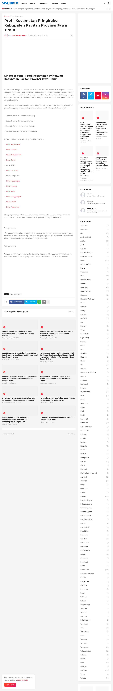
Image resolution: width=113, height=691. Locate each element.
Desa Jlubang (11, 186)
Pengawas (94, 535)
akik (94, 233)
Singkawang (94, 605)
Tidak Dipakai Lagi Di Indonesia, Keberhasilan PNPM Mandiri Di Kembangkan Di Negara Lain (15, 420)
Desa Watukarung (13, 155)
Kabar (94, 407)
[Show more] (48, 302)
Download (94, 287)
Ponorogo (94, 558)
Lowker (94, 454)
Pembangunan (94, 508)
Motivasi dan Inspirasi (94, 473)
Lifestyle (94, 446)
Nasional (43, 3)
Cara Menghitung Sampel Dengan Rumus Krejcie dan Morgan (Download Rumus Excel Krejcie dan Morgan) (54, 9)
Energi (94, 311)
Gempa (94, 342)
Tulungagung (94, 651)
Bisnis (94, 268)
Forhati (94, 326)
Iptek (94, 396)
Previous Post (8, 434)
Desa (94, 276)
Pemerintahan (94, 516)
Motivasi (94, 469)
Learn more (21, 680)
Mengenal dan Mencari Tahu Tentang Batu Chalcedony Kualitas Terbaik (102, 162)
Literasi (94, 450)
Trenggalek (94, 647)
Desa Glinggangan (13, 197)
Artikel (94, 241)
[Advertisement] (38, 57)
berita (94, 260)
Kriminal (94, 434)
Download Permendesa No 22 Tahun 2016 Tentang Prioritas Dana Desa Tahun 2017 (18, 399)
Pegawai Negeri (94, 500)
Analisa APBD (94, 237)
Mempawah (94, 458)
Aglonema (94, 226)
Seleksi (94, 601)
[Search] (109, 3)
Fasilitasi (94, 318)
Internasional (94, 392)
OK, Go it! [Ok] (10, 685)
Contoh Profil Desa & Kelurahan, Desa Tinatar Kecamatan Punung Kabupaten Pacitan (18, 333)
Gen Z (94, 345)
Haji (94, 349)
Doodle (94, 284)
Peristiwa (94, 539)
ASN (94, 245)
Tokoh (94, 636)
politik (94, 554)
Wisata (55, 3)
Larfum (94, 442)
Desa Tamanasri (12, 207)
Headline (94, 353)
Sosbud (94, 612)
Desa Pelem (11, 202)
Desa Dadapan (12, 170)
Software (94, 609)
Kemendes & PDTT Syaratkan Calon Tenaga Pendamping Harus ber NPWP (57, 399)
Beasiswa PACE (94, 257)
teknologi (94, 624)
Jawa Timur (94, 403)
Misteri (94, 461)
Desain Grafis (94, 280)
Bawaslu (94, 249)
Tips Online (94, 632)
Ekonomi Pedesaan (94, 299)
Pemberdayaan (94, 512)
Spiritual (94, 616)
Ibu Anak (94, 380)
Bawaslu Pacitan (94, 253)
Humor (94, 376)
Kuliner (94, 438)
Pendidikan (94, 531)
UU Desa (94, 667)
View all (70, 311)
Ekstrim (94, 303)
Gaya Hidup (94, 338)
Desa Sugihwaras (13, 144)
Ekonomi (94, 295)
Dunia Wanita (94, 291)
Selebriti (94, 597)
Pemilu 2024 (94, 527)
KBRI (94, 411)
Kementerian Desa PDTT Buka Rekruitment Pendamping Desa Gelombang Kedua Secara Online (19, 378)
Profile (94, 578)
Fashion (94, 315)
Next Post (70, 434)
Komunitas (94, 431)
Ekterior (94, 307)
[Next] (110, 9)
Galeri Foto (94, 334)
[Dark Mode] (105, 3)
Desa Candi (10, 160)
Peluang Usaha (94, 504)
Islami (94, 400)
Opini (94, 485)
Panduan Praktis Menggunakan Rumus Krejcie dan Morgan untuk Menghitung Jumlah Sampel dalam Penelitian (86, 167)
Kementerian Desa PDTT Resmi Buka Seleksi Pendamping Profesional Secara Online (56, 378)
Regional (94, 585)
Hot (94, 365)
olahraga (94, 481)
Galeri (94, 330)
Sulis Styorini (94, 620)
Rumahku (94, 589)
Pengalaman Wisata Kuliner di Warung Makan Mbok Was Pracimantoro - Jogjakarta (101, 128)
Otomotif (94, 489)
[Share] (71, 35)
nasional (94, 477)
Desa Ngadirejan (13, 181)
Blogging (94, 272)
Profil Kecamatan (17, 16)
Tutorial (94, 655)
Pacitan (94, 496)
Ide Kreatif (94, 384)
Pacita (94, 492)
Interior (94, 388)
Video (63, 3)
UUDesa (94, 670)
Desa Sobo (10, 191)
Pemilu (94, 523)
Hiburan (94, 357)
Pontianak (94, 562)
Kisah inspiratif (94, 427)
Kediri (94, 415)
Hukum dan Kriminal (94, 372)
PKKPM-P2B (94, 550)
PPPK (94, 566)
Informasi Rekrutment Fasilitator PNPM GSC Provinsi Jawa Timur (57, 419)
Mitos (94, 465)
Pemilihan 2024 (94, 520)
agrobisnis (94, 229)
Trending (94, 643)
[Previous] (107, 9)
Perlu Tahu (94, 543)
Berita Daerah (94, 264)
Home (24, 3)
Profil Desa (94, 570)
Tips (94, 628)
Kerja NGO (94, 419)
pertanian (94, 547)
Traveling (94, 639)
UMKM (94, 659)
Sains (94, 593)
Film (94, 322)
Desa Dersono (11, 150)
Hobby (94, 361)
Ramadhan (94, 581)
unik (94, 663)
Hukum (94, 369)
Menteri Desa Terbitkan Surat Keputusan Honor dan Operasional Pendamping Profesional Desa (56, 333)
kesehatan (94, 423)
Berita (32, 3)
